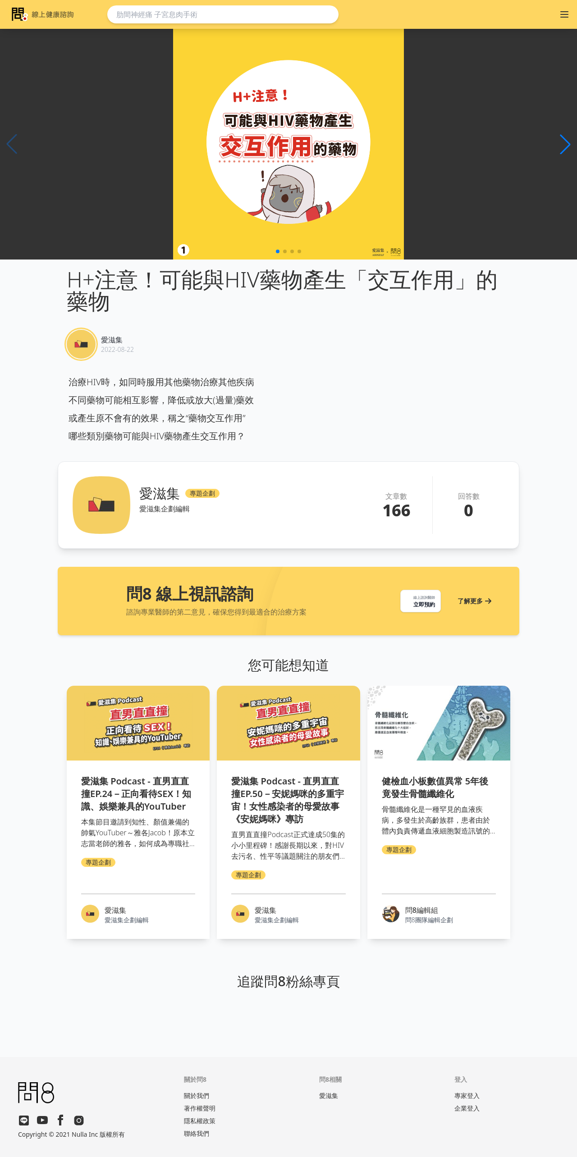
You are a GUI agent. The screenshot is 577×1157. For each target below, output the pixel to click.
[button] (565, 144)
